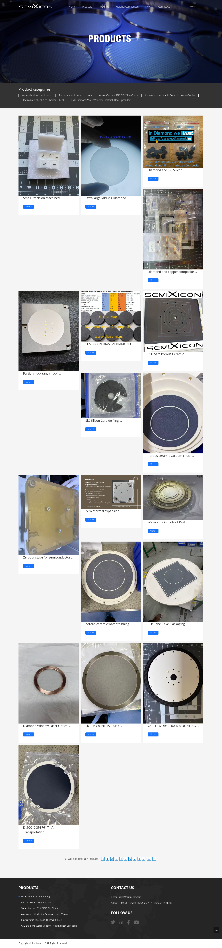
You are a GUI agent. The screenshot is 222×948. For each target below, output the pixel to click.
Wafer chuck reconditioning (37, 95)
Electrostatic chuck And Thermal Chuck (43, 100)
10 (149, 859)
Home (72, 6)
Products (87, 6)
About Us (104, 6)
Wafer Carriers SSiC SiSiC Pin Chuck (118, 95)
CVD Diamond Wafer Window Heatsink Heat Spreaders (101, 100)
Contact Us (164, 6)
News (148, 6)
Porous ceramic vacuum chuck (75, 95)
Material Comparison (127, 6)
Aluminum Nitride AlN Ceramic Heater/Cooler (170, 95)
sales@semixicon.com (130, 897)
